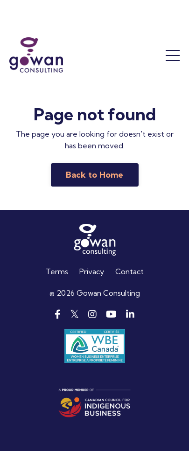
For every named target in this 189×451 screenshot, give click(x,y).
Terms (57, 271)
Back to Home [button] (95, 174)
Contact (129, 271)
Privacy (91, 271)
